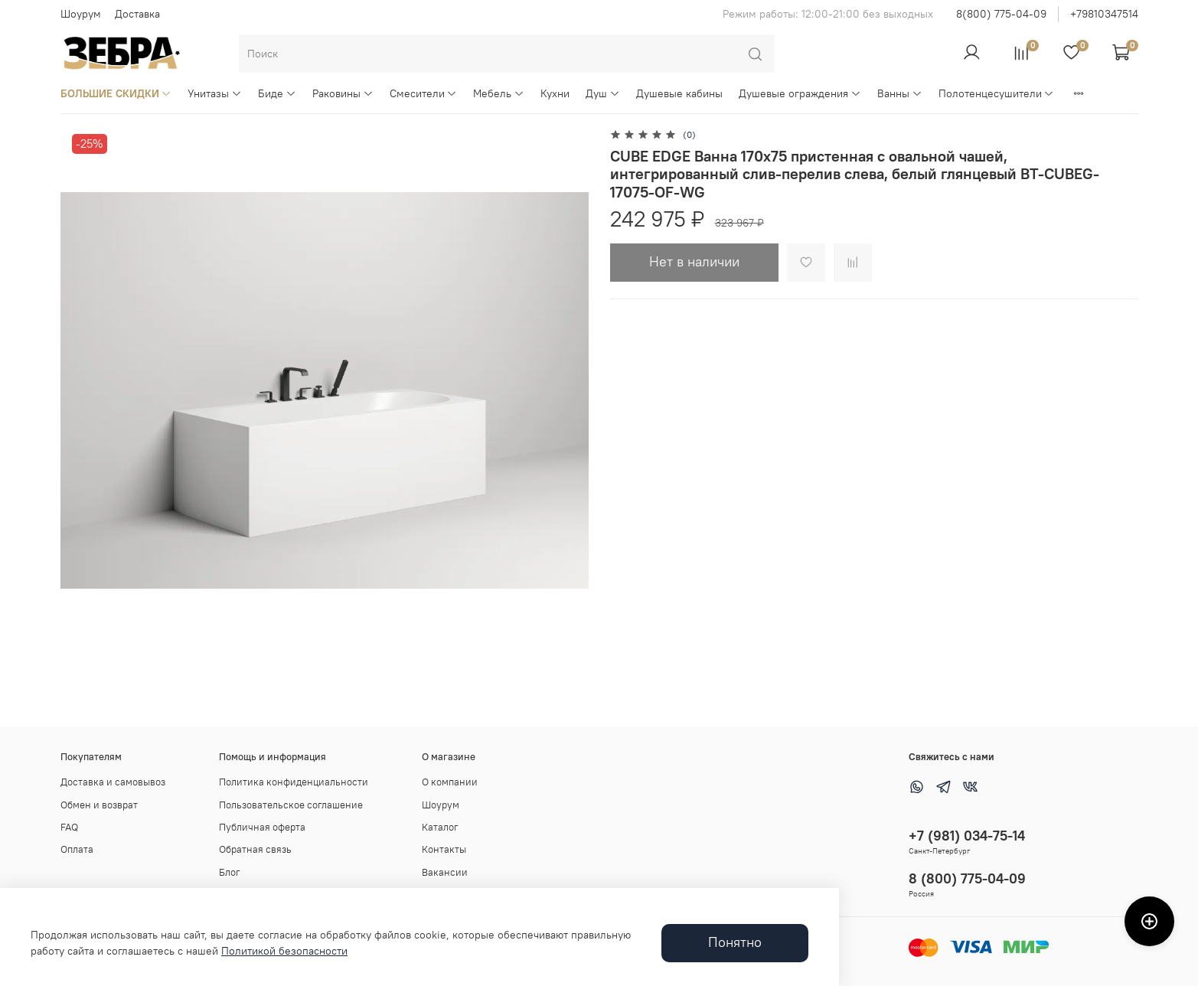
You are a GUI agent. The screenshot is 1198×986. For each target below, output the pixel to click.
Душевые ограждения (800, 93)
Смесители (424, 93)
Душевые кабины (679, 93)
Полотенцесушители (996, 93)
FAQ (69, 827)
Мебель (498, 93)
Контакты (444, 849)
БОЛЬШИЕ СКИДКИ (116, 93)
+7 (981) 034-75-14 (967, 835)
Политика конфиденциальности (293, 782)
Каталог (440, 827)
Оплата (76, 849)
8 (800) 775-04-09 (967, 878)
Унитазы (215, 93)
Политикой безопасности (284, 951)
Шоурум (80, 14)
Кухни (555, 93)
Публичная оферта (262, 827)
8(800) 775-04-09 (1001, 14)
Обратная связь (255, 849)
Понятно (735, 942)
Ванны (899, 93)
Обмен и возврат (99, 805)
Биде (277, 93)
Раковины (343, 93)
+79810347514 (1104, 14)
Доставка (137, 14)
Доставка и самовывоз (112, 782)
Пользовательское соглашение (291, 805)
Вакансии (445, 872)
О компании (450, 782)
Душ (603, 93)
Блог (229, 872)
